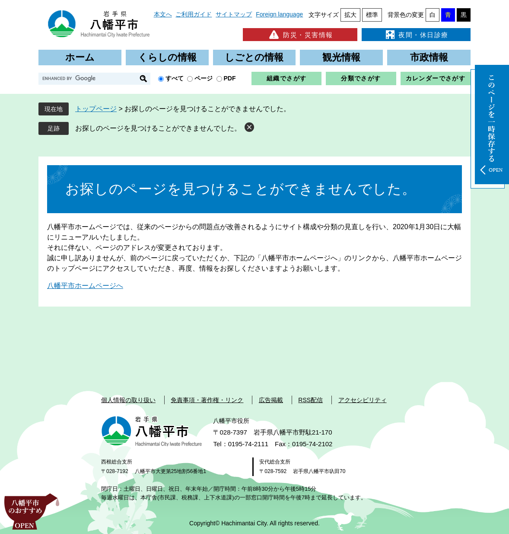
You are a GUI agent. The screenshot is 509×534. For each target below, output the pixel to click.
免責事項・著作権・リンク (207, 400)
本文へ (163, 14)
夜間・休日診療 (416, 34)
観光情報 (341, 57)
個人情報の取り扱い (128, 400)
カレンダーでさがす (436, 78)
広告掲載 (271, 400)
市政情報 (429, 57)
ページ (203, 78)
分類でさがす (361, 78)
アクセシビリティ (362, 400)
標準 (372, 14)
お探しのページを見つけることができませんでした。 (158, 128)
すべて (174, 78)
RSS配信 (310, 400)
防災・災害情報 (300, 34)
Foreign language (279, 14)
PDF (230, 78)
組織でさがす (286, 78)
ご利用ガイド (193, 14)
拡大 (350, 14)
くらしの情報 (167, 57)
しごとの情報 (254, 57)
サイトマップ (234, 14)
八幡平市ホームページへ (85, 285)
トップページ (96, 108)
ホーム (80, 57)
